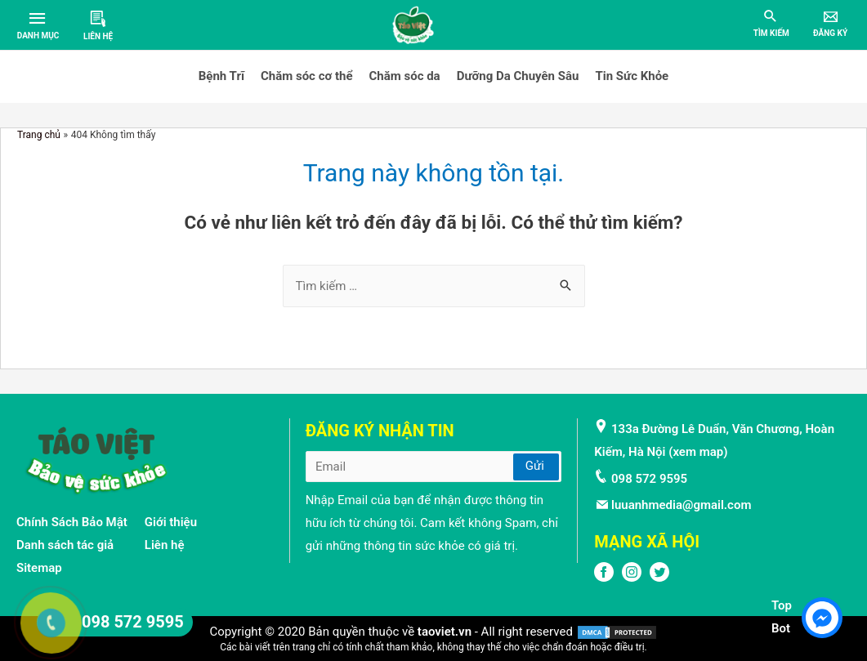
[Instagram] (631, 577)
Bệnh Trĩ (221, 76)
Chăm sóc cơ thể (307, 76)
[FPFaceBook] (604, 577)
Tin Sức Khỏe (631, 76)
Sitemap (39, 568)
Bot (780, 628)
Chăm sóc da (404, 76)
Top (781, 605)
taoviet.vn (444, 631)
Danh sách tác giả (65, 545)
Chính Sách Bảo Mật (71, 522)
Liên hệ (165, 545)
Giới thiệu (171, 522)
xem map (698, 451)
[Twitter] (659, 577)
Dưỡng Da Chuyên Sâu (518, 76)
